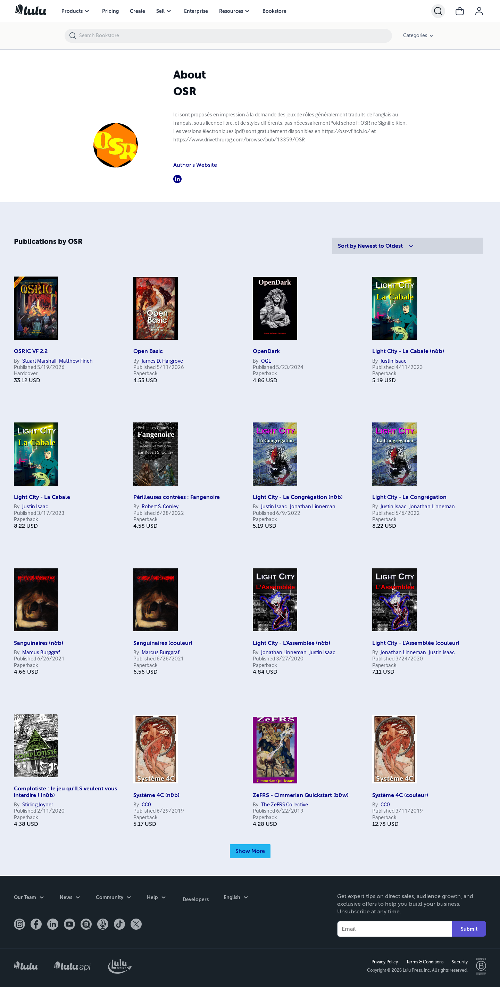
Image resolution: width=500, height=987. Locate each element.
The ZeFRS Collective (284, 805)
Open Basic (148, 351)
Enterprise (196, 11)
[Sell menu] (169, 11)
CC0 (146, 805)
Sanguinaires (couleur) (162, 643)
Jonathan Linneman (312, 507)
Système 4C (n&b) (156, 795)
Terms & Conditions (423, 961)
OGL (266, 361)
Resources (231, 11)
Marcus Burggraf (41, 653)
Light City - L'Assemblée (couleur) (415, 643)
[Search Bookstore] (235, 36)
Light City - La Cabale (42, 497)
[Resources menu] (247, 11)
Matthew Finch (76, 361)
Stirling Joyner (37, 805)
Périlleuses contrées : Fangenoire (176, 497)
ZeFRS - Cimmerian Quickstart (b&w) (301, 795)
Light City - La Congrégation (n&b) (298, 497)
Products (72, 11)
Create (137, 11)
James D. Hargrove (162, 361)
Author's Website (195, 165)
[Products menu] (87, 11)
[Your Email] (394, 928)
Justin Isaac (394, 361)
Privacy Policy (383, 961)
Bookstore (274, 11)
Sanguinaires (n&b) (38, 643)
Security (459, 961)
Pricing (110, 11)
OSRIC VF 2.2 (31, 351)
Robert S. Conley (160, 507)
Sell (160, 11)
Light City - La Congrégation (409, 497)
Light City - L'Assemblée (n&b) (291, 643)
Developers (195, 897)
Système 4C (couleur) (400, 795)
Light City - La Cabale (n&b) (408, 351)
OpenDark (266, 351)
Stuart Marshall (39, 361)
